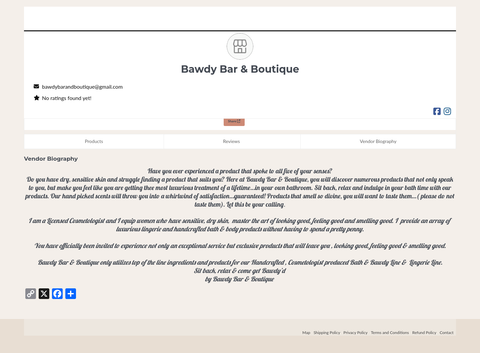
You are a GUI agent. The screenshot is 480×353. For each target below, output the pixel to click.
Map (306, 332)
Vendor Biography (378, 141)
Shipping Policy (327, 332)
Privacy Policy (355, 332)
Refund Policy (424, 332)
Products (94, 141)
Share (234, 121)
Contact (447, 332)
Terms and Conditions (390, 332)
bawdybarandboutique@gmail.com (82, 86)
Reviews (231, 141)
